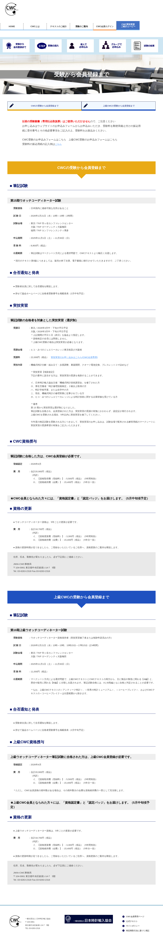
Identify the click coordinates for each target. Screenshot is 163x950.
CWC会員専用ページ (135, 920)
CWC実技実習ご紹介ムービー (128, 25)
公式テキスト (132, 925)
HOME (12, 26)
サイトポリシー (133, 929)
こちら (59, 147)
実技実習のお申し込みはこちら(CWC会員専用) (74, 361)
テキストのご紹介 (58, 26)
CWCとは (35, 26)
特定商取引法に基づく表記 (137, 934)
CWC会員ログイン (105, 26)
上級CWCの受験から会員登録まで (121, 107)
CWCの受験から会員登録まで (47, 107)
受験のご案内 (81, 26)
